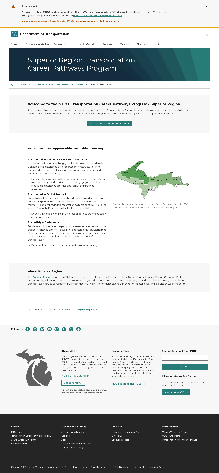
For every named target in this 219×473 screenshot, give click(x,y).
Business (109, 44)
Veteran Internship (20, 443)
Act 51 (64, 440)
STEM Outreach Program (23, 440)
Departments (138, 467)
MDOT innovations (171, 436)
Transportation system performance (179, 440)
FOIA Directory (121, 467)
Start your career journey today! (109, 123)
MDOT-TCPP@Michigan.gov (81, 309)
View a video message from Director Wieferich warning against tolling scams (71, 21)
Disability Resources (100, 467)
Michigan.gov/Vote (176, 392)
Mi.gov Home (54, 467)
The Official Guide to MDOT (75, 376)
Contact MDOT (73, 383)
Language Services (157, 467)
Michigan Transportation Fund (76, 443)
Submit (185, 366)
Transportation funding (72, 447)
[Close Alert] (206, 6)
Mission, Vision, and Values (174, 432)
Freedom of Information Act (125, 432)
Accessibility (81, 467)
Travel (16, 44)
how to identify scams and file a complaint (97, 15)
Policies (68, 467)
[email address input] (185, 358)
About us (143, 44)
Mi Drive (159, 44)
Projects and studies (37, 44)
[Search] (206, 34)
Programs (61, 44)
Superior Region (42, 277)
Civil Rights (117, 436)
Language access (120, 440)
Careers (126, 44)
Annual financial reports (72, 432)
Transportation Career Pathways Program (60, 85)
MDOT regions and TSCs (128, 384)
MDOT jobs (16, 432)
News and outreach (85, 44)
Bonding (65, 436)
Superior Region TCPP (102, 85)
